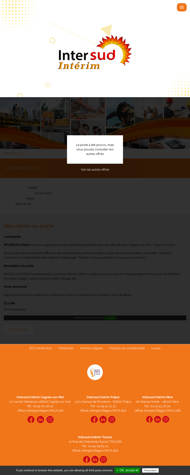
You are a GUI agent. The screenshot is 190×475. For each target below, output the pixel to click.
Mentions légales (91, 348)
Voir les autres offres (95, 169)
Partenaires (66, 348)
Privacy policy (169, 470)
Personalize (150, 470)
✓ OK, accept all (127, 470)
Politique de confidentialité (127, 348)
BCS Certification (40, 348)
